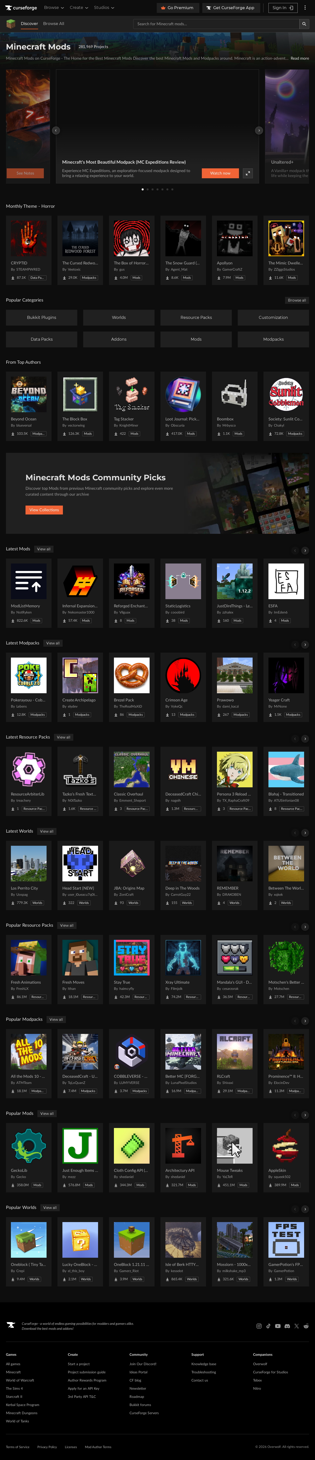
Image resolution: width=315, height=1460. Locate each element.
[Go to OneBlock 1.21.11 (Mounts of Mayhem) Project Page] (132, 1251)
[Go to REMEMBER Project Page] (235, 875)
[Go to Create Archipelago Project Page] (80, 687)
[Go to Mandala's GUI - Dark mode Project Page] (235, 969)
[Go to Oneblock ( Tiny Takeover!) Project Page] (29, 1251)
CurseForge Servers (144, 1413)
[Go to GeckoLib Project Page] (29, 1157)
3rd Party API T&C (82, 1397)
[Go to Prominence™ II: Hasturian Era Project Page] (286, 1063)
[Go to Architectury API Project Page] (183, 1157)
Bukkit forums (140, 1405)
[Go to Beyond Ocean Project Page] (29, 406)
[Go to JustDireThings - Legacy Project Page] (235, 593)
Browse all (297, 300)
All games (13, 1364)
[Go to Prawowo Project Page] (235, 687)
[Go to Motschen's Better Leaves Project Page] (286, 969)
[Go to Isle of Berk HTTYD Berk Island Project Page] (183, 1251)
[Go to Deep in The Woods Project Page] (183, 875)
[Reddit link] (306, 1326)
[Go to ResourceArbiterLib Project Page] (29, 781)
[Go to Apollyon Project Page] (235, 250)
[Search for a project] (216, 24)
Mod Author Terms (98, 1447)
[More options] (305, 8)
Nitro (257, 1388)
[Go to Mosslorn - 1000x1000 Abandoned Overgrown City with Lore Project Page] (235, 1251)
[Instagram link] (259, 1326)
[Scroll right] (305, 551)
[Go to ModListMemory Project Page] (29, 593)
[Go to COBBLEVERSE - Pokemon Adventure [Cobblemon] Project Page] (132, 1063)
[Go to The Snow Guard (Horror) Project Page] (183, 250)
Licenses (71, 1447)
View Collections (44, 510)
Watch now (220, 173)
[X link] (297, 1326)
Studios (104, 7)
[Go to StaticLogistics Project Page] (183, 593)
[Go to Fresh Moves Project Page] (80, 969)
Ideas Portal (138, 1372)
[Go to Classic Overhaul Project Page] (132, 781)
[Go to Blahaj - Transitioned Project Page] (286, 781)
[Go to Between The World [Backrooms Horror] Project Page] (286, 875)
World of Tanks (17, 1421)
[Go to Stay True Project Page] (132, 969)
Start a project (79, 1364)
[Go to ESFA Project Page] (286, 593)
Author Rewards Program (87, 1380)
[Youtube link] (278, 1326)
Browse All (53, 23)
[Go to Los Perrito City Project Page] (29, 875)
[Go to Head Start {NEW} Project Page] (80, 875)
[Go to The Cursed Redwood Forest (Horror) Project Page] (80, 250)
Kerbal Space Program (22, 1405)
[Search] (304, 24)
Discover (29, 23)
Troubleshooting (203, 1372)
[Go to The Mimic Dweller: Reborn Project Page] (286, 250)
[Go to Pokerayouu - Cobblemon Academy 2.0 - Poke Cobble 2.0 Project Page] (29, 687)
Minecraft (13, 1372)
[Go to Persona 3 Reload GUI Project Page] (235, 781)
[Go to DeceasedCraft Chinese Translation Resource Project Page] (183, 781)
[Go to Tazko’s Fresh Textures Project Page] (80, 781)
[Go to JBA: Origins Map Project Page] (132, 875)
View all (44, 549)
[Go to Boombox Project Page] (235, 406)
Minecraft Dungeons (21, 1413)
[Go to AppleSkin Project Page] (286, 1157)
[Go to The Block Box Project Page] (80, 406)
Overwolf (260, 1364)
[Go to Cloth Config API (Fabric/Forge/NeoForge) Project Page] (132, 1157)
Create (79, 7)
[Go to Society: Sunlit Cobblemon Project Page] (286, 406)
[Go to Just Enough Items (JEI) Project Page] (80, 1157)
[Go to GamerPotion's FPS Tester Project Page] (286, 1251)
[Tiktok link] (268, 1326)
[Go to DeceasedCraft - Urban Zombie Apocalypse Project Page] (80, 1063)
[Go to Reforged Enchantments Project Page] (132, 593)
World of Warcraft (20, 1380)
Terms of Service (17, 1447)
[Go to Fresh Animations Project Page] (29, 969)
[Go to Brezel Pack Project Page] (132, 687)
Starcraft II (14, 1397)
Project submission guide (86, 1372)
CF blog (135, 1380)
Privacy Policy (47, 1447)
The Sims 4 (14, 1388)
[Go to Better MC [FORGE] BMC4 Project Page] (183, 1063)
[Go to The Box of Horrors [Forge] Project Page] (132, 250)
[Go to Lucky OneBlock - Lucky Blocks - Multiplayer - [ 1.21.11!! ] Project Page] (80, 1251)
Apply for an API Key (83, 1388)
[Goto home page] (21, 7)
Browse (54, 7)
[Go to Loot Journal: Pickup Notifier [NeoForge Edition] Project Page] (183, 406)
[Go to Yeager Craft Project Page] (286, 687)
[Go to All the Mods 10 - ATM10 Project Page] (29, 1063)
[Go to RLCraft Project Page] (235, 1063)
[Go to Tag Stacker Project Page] (132, 406)
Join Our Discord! (143, 1364)
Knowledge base (203, 1364)
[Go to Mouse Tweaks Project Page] (235, 1157)
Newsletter (138, 1388)
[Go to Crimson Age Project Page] (183, 687)
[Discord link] (287, 1326)
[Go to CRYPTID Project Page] (29, 250)
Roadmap (137, 1397)
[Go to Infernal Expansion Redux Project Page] (80, 593)
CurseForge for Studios (270, 1372)
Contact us (199, 1380)
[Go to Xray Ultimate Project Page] (183, 969)
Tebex (257, 1380)
